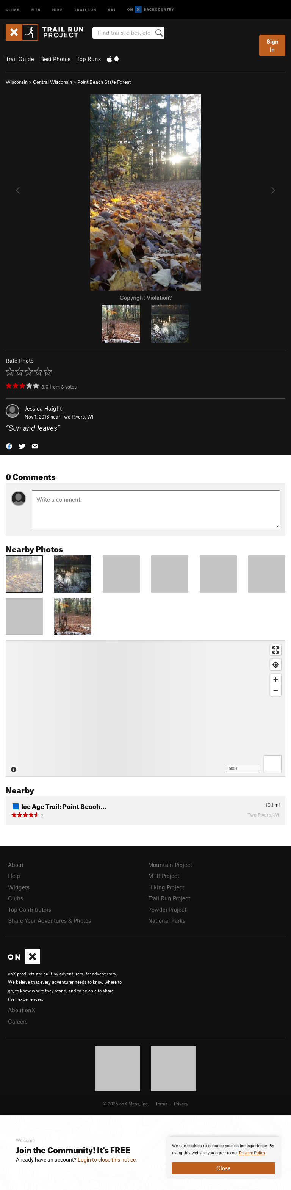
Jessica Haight (43, 408)
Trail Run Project (169, 898)
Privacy (181, 1103)
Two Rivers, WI (77, 417)
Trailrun (85, 9)
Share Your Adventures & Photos (49, 920)
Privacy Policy (252, 1153)
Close (223, 1168)
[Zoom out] (275, 690)
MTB (36, 9)
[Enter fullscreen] (275, 649)
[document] (223, 1158)
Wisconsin (17, 82)
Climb (13, 9)
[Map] (145, 708)
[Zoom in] (275, 679)
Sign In (272, 45)
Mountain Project (170, 864)
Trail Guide (20, 58)
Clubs (15, 898)
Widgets (19, 887)
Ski (112, 9)
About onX (21, 1010)
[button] (9, 445)
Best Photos (55, 58)
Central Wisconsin (52, 82)
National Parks (166, 920)
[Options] (272, 764)
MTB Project (163, 875)
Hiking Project (166, 887)
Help (14, 875)
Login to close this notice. (107, 1160)
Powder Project (167, 909)
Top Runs (89, 58)
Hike (57, 9)
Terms (161, 1103)
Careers (18, 1021)
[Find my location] (275, 664)
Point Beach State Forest (104, 82)
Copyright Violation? (146, 297)
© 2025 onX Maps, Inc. (126, 1103)
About (15, 864)
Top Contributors (29, 909)
